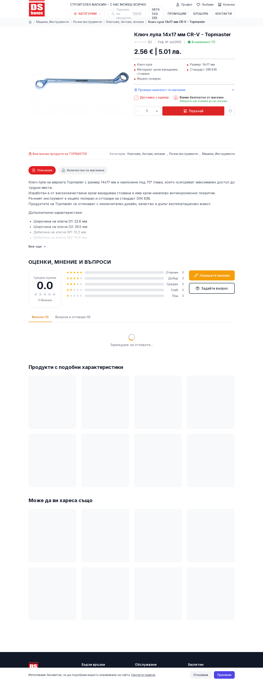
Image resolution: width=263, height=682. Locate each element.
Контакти (223, 13)
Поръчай (193, 111)
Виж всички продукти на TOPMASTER (57, 154)
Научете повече (143, 675)
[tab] (42, 170)
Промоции (177, 13)
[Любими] (205, 4)
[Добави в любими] (230, 111)
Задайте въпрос (211, 288)
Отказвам (200, 675)
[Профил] (184, 4)
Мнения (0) (40, 317)
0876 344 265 (155, 14)
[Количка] (226, 4)
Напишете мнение (212, 275)
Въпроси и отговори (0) (72, 317)
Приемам (224, 675)
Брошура (200, 13)
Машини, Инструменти (52, 22)
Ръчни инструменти (87, 22)
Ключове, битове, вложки (125, 22)
